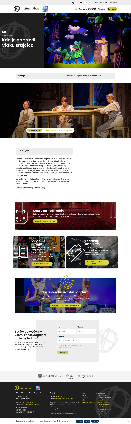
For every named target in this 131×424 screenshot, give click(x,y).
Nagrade (101, 400)
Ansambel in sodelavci (105, 398)
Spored (74, 9)
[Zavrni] (129, 421)
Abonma (101, 9)
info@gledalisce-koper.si (30, 404)
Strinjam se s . (74, 346)
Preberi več (95, 421)
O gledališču (113, 2)
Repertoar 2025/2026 (87, 9)
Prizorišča (101, 411)
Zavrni (87, 421)
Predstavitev (102, 395)
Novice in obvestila (100, 2)
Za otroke (112, 9)
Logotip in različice (104, 414)
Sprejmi (80, 421)
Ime (59, 327)
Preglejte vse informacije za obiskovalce (63, 413)
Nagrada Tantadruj (104, 409)
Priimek (80, 327)
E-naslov (61, 336)
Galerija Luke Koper (104, 402)
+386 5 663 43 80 (28, 402)
